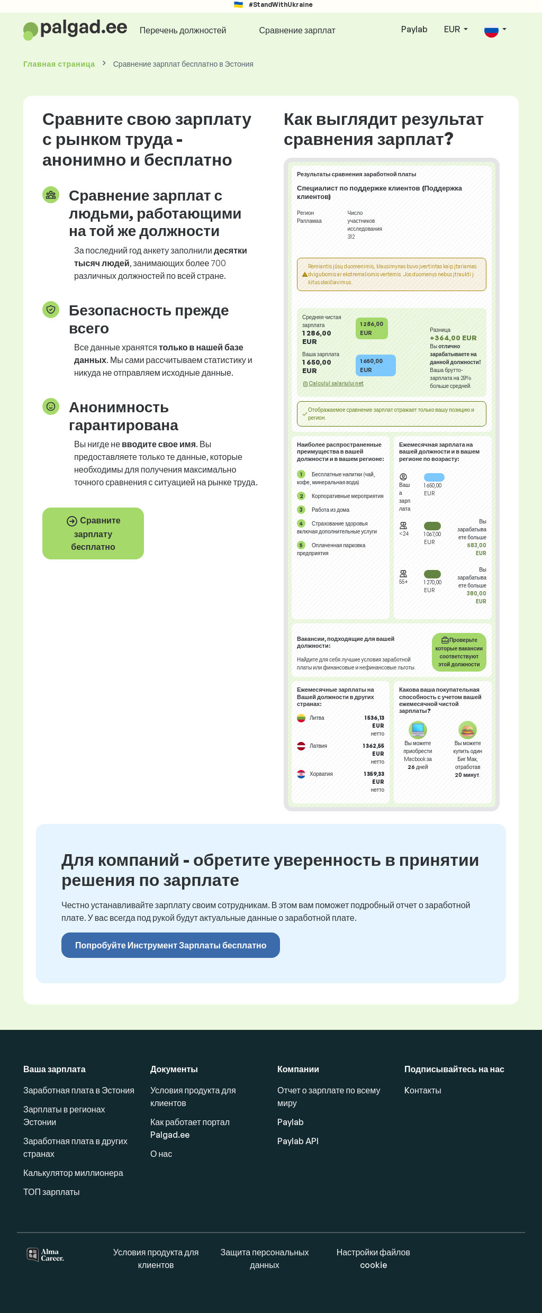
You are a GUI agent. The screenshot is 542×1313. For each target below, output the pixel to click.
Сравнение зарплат (297, 30)
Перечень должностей (183, 30)
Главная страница (59, 63)
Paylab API (298, 1141)
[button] (495, 30)
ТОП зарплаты (51, 1192)
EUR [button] (453, 29)
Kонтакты (422, 1090)
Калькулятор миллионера (73, 1172)
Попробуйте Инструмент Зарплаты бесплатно (170, 945)
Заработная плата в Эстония (78, 1090)
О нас (161, 1153)
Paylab (414, 29)
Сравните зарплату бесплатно (93, 533)
